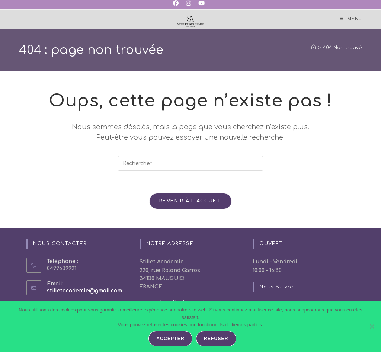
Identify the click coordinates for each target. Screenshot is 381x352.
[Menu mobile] (351, 18)
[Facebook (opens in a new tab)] (177, 3)
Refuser (216, 338)
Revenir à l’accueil (190, 201)
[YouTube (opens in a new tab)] (201, 3)
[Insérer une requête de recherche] (190, 163)
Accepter (170, 338)
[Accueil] (313, 47)
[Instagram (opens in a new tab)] (188, 3)
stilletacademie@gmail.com (84, 291)
